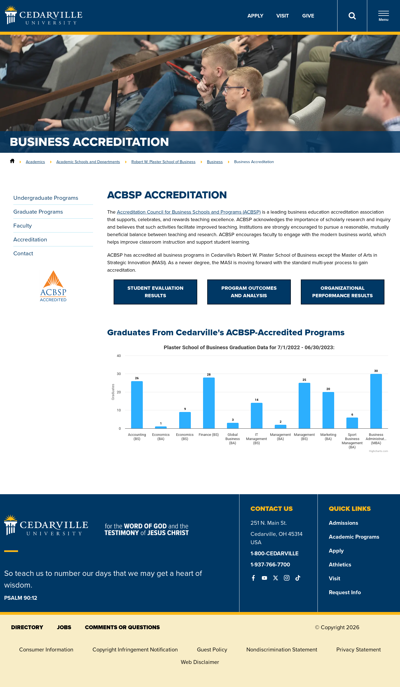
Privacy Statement (358, 649)
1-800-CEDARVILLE (275, 553)
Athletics (340, 564)
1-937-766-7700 (270, 564)
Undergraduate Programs (45, 197)
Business (215, 162)
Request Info (345, 592)
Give (308, 16)
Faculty (22, 225)
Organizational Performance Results (342, 291)
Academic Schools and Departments (88, 162)
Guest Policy (212, 649)
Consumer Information (46, 649)
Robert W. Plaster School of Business (163, 162)
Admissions (343, 523)
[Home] (12, 162)
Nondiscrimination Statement (281, 649)
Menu (383, 16)
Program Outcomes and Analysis (249, 291)
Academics (35, 162)
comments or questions (122, 627)
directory (27, 627)
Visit (282, 16)
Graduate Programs (38, 211)
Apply (255, 16)
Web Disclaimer (200, 662)
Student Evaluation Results (155, 291)
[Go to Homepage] (43, 22)
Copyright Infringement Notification (135, 649)
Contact (23, 253)
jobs (64, 627)
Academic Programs (354, 537)
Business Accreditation (254, 162)
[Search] (352, 16)
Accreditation (30, 239)
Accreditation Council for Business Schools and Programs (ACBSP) (189, 212)
